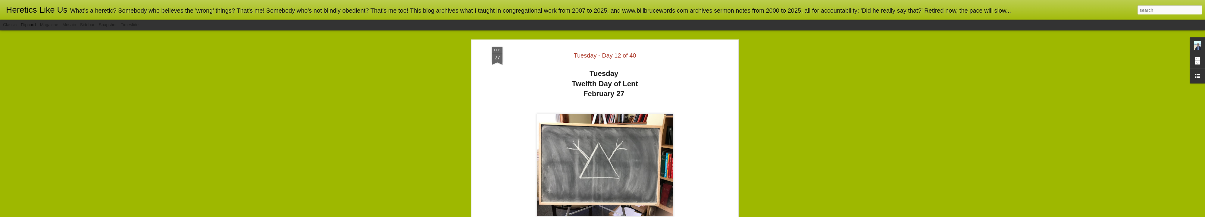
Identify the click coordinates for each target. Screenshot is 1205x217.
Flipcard (28, 24)
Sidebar (87, 24)
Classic (10, 24)
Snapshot (108, 24)
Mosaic (69, 24)
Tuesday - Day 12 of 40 (605, 55)
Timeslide (130, 24)
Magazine (49, 24)
